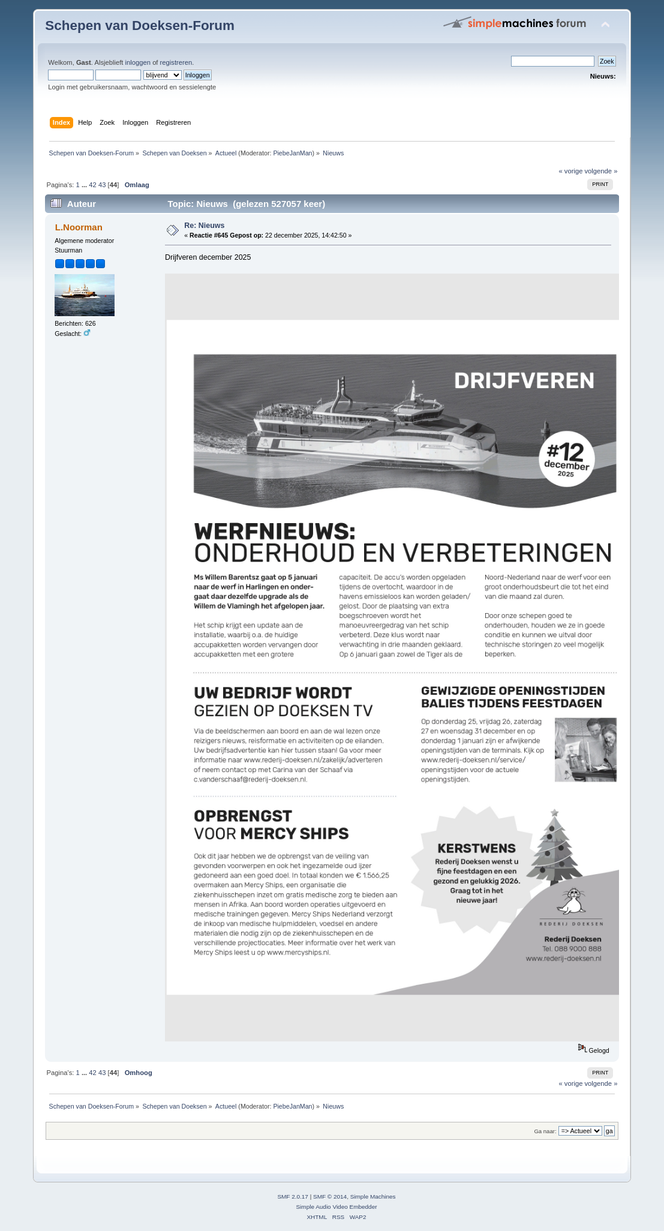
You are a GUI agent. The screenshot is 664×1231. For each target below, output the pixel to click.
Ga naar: (545, 1131)
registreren (176, 62)
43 (102, 184)
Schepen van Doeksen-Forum (140, 25)
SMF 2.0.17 (292, 1196)
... (85, 184)
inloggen (138, 62)
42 (92, 184)
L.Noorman (79, 227)
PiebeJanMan (292, 153)
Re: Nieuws (204, 225)
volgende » (601, 171)
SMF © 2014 (330, 1196)
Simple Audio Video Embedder (336, 1206)
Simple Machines (373, 1196)
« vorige (570, 171)
